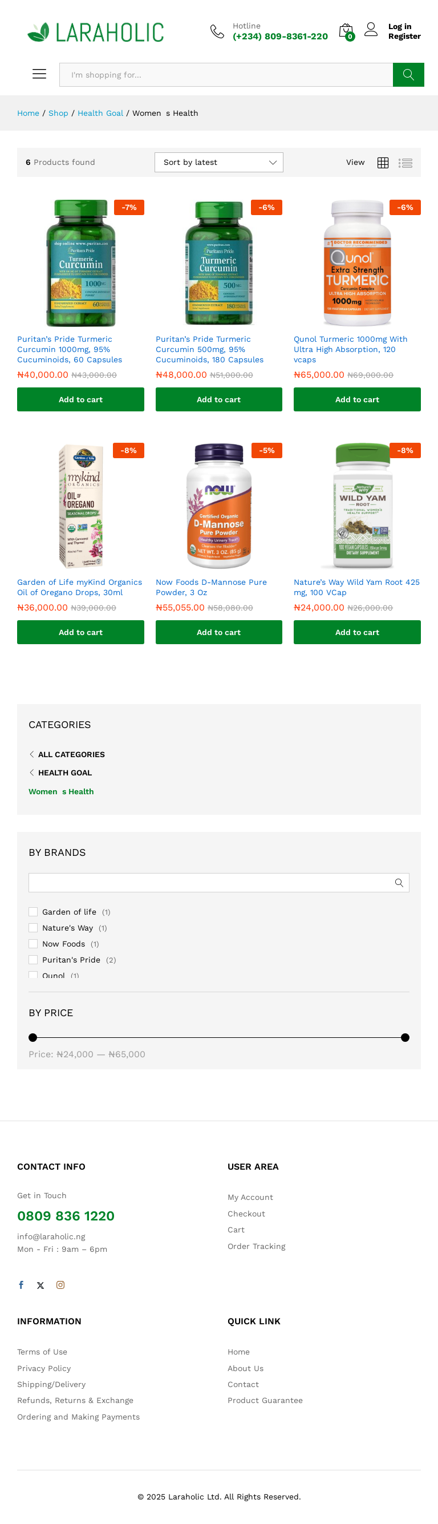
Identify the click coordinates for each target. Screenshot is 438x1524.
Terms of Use (42, 1351)
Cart (236, 1229)
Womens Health (61, 791)
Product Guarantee (265, 1400)
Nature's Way (67, 927)
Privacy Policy (44, 1368)
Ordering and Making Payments (78, 1416)
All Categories (71, 754)
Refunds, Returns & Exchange (75, 1400)
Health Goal (65, 772)
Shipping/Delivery (51, 1384)
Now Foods (63, 943)
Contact (243, 1384)
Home (239, 1351)
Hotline (247, 25)
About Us (245, 1368)
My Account (250, 1197)
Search (408, 75)
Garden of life (69, 911)
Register (404, 36)
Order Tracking (256, 1246)
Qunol (53, 975)
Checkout (246, 1213)
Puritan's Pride (71, 959)
